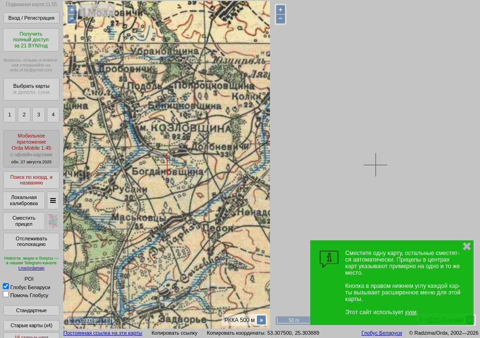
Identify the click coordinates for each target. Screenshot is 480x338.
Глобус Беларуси (26, 287)
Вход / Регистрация (31, 18)
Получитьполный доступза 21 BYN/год (31, 39)
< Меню (97, 9)
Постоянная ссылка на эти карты (102, 333)
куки (410, 312)
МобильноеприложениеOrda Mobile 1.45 (31, 148)
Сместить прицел (23, 221)
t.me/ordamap (31, 268)
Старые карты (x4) (31, 325)
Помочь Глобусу (25, 295)
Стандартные (31, 310)
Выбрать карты (31, 89)
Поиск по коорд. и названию (31, 180)
